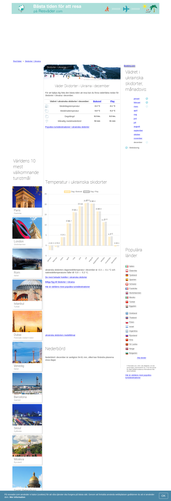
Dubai (17, 335)
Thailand (133, 318)
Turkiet (16, 307)
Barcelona (20, 397)
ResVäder (17, 61)
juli (135, 122)
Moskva (19, 459)
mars (136, 106)
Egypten (132, 306)
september (138, 130)
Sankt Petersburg (25, 490)
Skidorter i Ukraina (33, 61)
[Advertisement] (85, 37)
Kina (131, 340)
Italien (16, 275)
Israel (131, 326)
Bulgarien (133, 353)
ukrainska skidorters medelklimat (60, 335)
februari (137, 102)
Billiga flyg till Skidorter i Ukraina (60, 282)
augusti (137, 126)
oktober (137, 134)
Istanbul (19, 303)
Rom (17, 272)
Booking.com (129, 66)
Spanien (17, 400)
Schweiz (132, 284)
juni (135, 118)
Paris (17, 210)
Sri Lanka (133, 344)
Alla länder (141, 358)
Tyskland (133, 275)
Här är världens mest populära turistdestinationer (67, 287)
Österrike (133, 271)
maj (135, 114)
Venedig (19, 366)
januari (137, 99)
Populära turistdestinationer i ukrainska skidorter (67, 127)
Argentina (133, 331)
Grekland (133, 313)
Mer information (17, 497)
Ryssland (18, 462)
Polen (131, 322)
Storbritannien (20, 244)
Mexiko (132, 297)
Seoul (17, 428)
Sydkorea (18, 431)
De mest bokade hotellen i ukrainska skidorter (66, 277)
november (138, 138)
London (19, 241)
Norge (131, 348)
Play (112, 101)
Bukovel (97, 101)
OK (164, 495)
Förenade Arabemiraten (24, 338)
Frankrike (17, 213)
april (135, 110)
